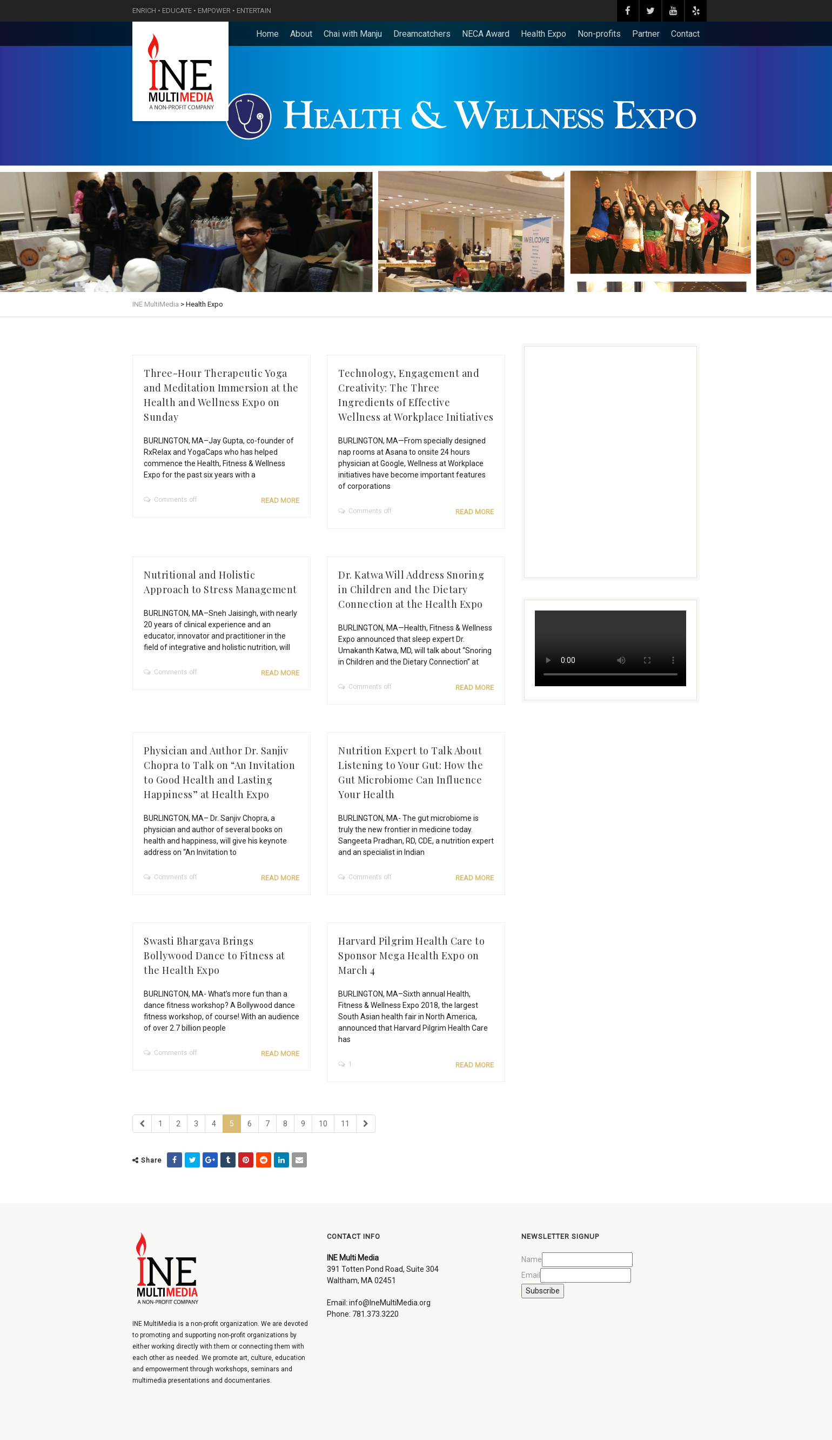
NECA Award (485, 34)
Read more (280, 500)
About (301, 34)
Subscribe (543, 1290)
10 (323, 1123)
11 (345, 1123)
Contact (685, 34)
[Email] (585, 1275)
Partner (646, 34)
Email (530, 1275)
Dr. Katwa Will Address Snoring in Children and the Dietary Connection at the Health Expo (411, 589)
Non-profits (599, 34)
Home (267, 34)
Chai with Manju (353, 34)
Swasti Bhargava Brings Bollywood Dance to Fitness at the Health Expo (214, 955)
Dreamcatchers (422, 34)
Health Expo (543, 34)
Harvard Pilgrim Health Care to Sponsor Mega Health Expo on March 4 (411, 955)
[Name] (587, 1259)
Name (531, 1259)
